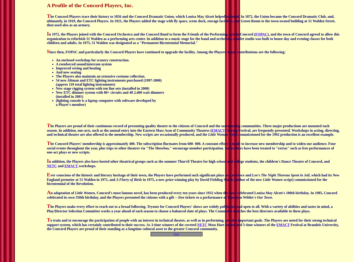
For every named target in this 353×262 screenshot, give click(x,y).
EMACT (218, 130)
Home (176, 234)
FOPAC (261, 34)
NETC (52, 166)
